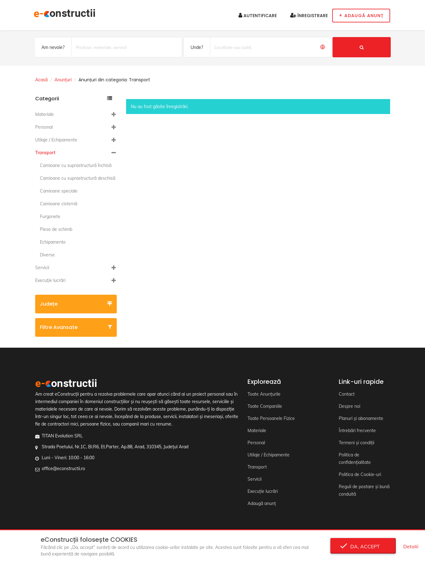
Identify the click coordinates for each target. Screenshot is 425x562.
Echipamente (53, 242)
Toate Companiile (265, 406)
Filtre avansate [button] (76, 327)
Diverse (47, 255)
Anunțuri (63, 80)
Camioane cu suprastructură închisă (75, 165)
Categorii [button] (73, 98)
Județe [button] (76, 303)
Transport (45, 152)
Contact (347, 394)
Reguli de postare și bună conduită (364, 490)
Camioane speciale (59, 191)
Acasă (41, 80)
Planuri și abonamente (361, 418)
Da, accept (363, 546)
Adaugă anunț (262, 503)
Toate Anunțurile (264, 394)
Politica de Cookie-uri (360, 474)
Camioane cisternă (58, 204)
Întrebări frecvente (357, 430)
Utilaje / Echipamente (56, 140)
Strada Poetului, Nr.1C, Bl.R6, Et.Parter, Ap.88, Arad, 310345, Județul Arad (115, 447)
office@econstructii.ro (63, 468)
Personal (44, 127)
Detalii (410, 546)
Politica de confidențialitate (355, 458)
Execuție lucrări (50, 280)
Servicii (42, 267)
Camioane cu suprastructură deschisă (77, 178)
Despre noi (349, 406)
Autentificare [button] (257, 15)
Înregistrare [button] (309, 15)
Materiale (44, 114)
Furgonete (50, 216)
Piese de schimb (56, 229)
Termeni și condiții (356, 442)
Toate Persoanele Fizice (271, 418)
